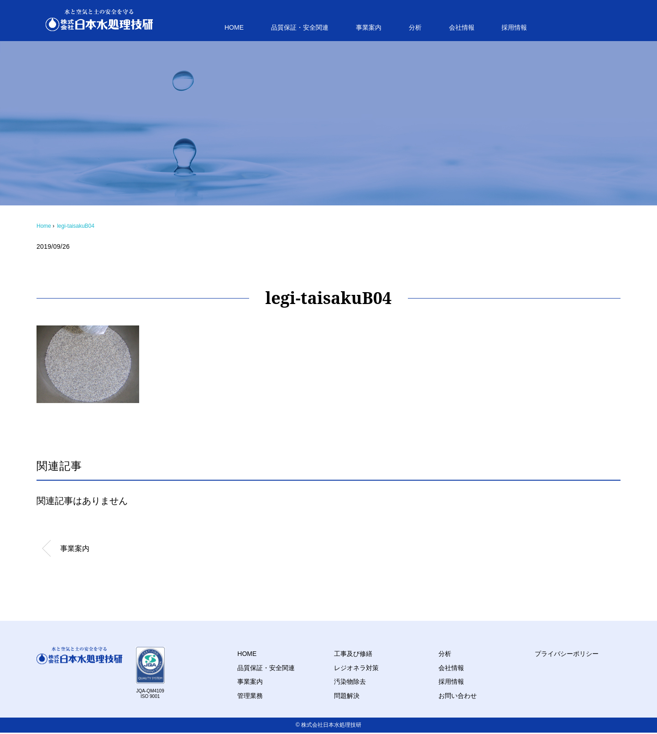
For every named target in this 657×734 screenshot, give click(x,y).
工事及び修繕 (353, 653)
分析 (415, 27)
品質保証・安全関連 (299, 27)
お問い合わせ (457, 695)
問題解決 (347, 695)
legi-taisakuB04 (75, 226)
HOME (234, 27)
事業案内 (368, 27)
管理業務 (250, 695)
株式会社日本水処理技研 (331, 725)
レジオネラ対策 (356, 667)
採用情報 (514, 27)
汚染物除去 (350, 681)
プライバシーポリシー (567, 653)
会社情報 (461, 27)
